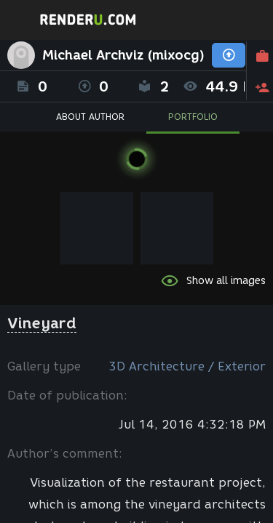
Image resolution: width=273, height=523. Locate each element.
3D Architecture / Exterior (187, 366)
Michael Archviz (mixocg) (123, 55)
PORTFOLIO (193, 116)
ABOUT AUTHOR (90, 116)
